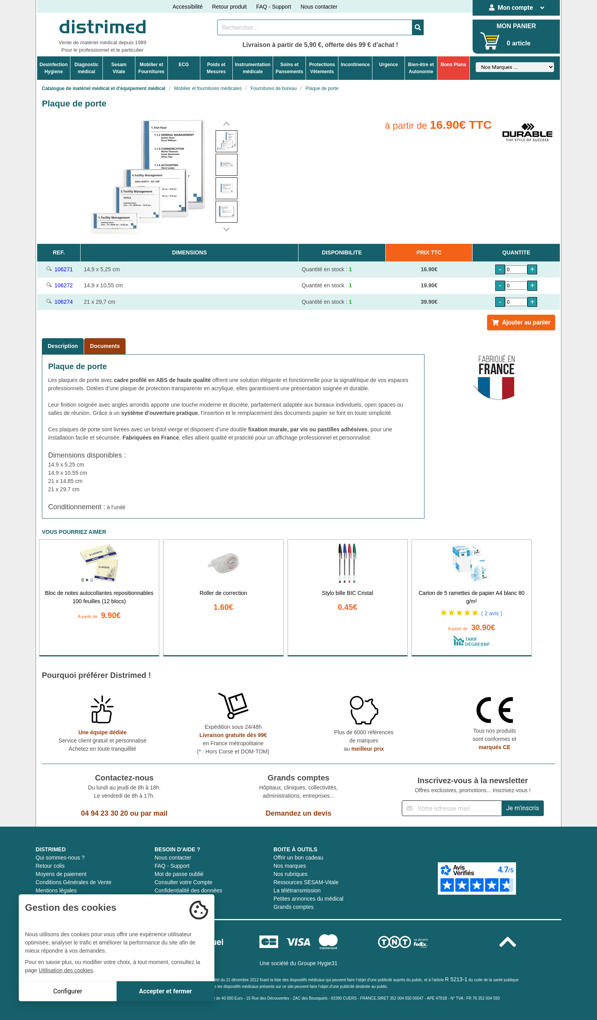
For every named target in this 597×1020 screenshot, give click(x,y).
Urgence (388, 64)
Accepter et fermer (165, 991)
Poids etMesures (216, 68)
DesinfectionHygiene (54, 68)
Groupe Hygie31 (318, 963)
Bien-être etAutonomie (421, 68)
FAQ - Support (273, 7)
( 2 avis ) (491, 613)
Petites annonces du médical (308, 899)
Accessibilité (188, 7)
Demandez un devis (298, 813)
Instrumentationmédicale (253, 68)
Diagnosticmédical (86, 68)
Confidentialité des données (188, 890)
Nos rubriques (290, 874)
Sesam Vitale (119, 68)
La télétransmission (297, 890)
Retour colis (50, 866)
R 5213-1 (456, 979)
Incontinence (355, 64)
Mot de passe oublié (179, 874)
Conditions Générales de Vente (73, 882)
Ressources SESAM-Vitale (305, 882)
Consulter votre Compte (183, 882)
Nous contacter (318, 7)
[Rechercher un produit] (314, 27)
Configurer (67, 991)
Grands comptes (293, 907)
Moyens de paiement (61, 874)
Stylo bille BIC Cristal (347, 593)
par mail (153, 813)
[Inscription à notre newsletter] (452, 808)
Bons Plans (453, 64)
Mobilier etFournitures (151, 68)
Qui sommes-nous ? (60, 857)
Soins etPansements (289, 68)
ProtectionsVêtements (322, 68)
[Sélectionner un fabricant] (515, 67)
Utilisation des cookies (66, 970)
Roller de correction (223, 593)
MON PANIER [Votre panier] (516, 26)
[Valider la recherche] (418, 27)
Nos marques (289, 866)
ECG (184, 64)
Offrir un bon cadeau (298, 857)
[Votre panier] (490, 41)
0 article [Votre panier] (518, 43)
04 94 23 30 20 (104, 813)
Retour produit (229, 7)
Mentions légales (56, 890)
